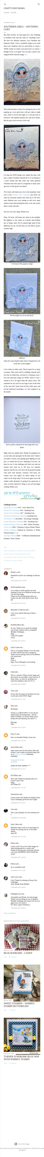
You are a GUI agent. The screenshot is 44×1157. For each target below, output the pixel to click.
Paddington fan (16, 894)
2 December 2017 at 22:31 (18, 803)
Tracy (13, 691)
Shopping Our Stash (10, 507)
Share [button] (5, 547)
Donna (13, 843)
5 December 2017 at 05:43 (18, 857)
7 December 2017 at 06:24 (18, 908)
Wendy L (14, 572)
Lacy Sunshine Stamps (10, 557)
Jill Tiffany (14, 775)
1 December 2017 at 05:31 (18, 641)
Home (6, 13)
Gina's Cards (15, 647)
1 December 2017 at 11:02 (18, 699)
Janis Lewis (14, 877)
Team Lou (31, 557)
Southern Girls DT (22, 557)
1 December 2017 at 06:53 (18, 665)
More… (14, 13)
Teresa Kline (15, 747)
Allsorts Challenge (10, 530)
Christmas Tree (21, 551)
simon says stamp (20, 754)
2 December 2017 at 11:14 (18, 769)
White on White (17, 560)
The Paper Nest (8, 560)
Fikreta (13, 864)
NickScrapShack (16, 587)
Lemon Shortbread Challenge (13, 522)
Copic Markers (31, 551)
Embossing (17, 554)
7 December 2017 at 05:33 (18, 887)
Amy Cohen (15, 824)
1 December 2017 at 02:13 (18, 618)
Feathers (23, 554)
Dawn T (13, 734)
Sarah (13, 672)
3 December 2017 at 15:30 (18, 836)
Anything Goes (12, 551)
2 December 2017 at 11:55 (18, 788)
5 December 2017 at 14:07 (18, 870)
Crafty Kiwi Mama (14, 8)
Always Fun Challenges (11, 510)
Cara (12, 809)
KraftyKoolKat (16, 625)
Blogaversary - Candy (18, 953)
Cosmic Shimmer (8, 554)
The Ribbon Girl (9, 519)
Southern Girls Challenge (21, 195)
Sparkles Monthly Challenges (13, 524)
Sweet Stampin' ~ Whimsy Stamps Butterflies (19, 1004)
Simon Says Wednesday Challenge (15, 516)
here (25, 54)
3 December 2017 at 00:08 (18, 818)
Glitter (28, 554)
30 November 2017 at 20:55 (19, 580)
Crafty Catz (7, 527)
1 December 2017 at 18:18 (18, 727)
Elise (12, 706)
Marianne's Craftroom (18, 610)
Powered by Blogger (22, 1144)
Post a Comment (10, 913)
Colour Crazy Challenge (12, 513)
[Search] (38, 3)
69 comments (12, 957)
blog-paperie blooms (17, 760)
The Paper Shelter (10, 536)
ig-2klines (14, 762)
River (15, 533)
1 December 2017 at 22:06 (18, 740)
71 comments (12, 1063)
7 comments (12, 1010)
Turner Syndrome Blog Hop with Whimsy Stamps (21, 1058)
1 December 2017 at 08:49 (18, 684)
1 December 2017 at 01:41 (18, 603)
